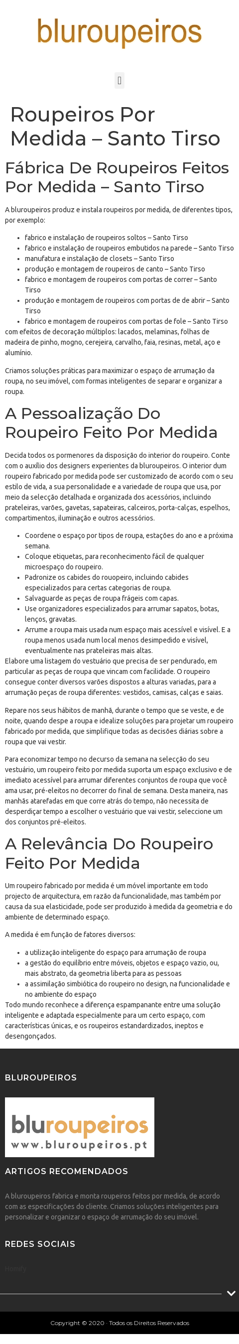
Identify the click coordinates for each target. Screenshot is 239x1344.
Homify (15, 1269)
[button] (119, 80)
